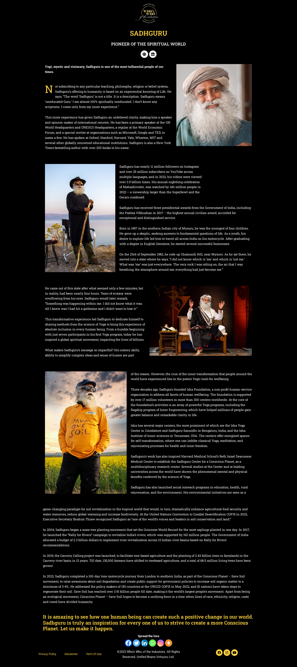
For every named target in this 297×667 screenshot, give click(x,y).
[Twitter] (136, 643)
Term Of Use (93, 654)
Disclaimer (71, 654)
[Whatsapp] (152, 643)
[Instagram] (160, 643)
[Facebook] (128, 643)
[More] (168, 643)
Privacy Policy (47, 654)
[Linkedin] (144, 643)
